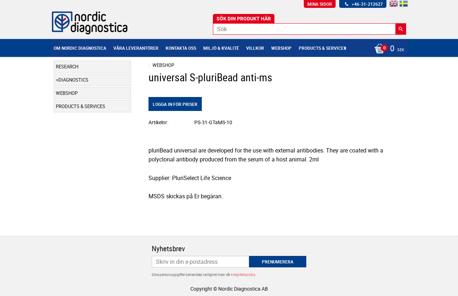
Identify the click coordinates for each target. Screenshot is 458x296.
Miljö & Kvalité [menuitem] (221, 48)
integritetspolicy (243, 274)
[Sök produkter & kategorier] (309, 29)
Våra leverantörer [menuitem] (136, 48)
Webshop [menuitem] (281, 48)
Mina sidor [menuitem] (319, 4)
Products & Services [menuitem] (322, 48)
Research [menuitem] (67, 66)
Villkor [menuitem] (255, 48)
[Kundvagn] (387, 49)
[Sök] (400, 29)
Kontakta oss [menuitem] (181, 48)
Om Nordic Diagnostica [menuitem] (80, 48)
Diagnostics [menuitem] (73, 80)
